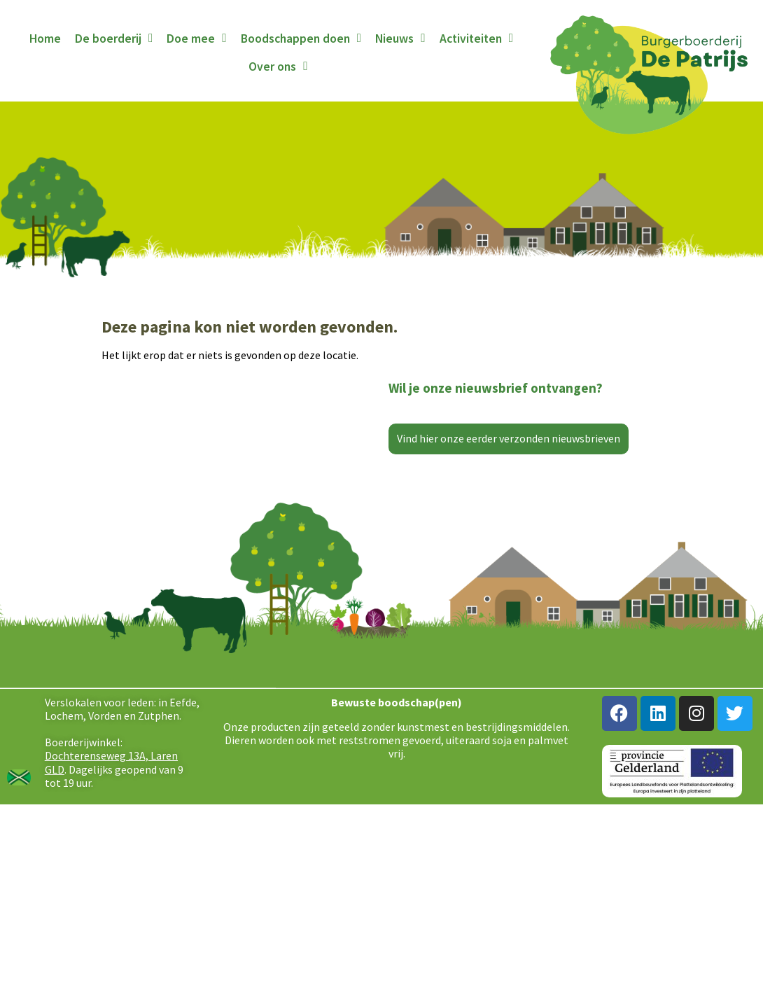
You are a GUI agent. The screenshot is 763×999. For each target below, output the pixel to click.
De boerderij (114, 38)
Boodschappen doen (301, 38)
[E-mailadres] (504, 462)
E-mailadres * (444, 440)
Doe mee (196, 38)
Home (45, 38)
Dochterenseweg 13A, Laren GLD (111, 891)
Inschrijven (504, 499)
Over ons (277, 66)
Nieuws (400, 38)
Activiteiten (476, 38)
